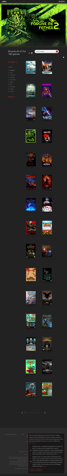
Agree (32, 470)
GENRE (11, 67)
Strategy (12, 89)
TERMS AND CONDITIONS (10, 436)
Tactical (12, 91)
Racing (11, 82)
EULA (22, 436)
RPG (11, 84)
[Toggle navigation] (62, 1)
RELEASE (12, 97)
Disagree (38, 470)
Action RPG (12, 75)
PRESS (28, 438)
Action (11, 72)
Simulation (12, 86)
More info (59, 454)
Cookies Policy (32, 443)
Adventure (12, 77)
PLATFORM (12, 62)
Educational (12, 79)
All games (12, 70)
